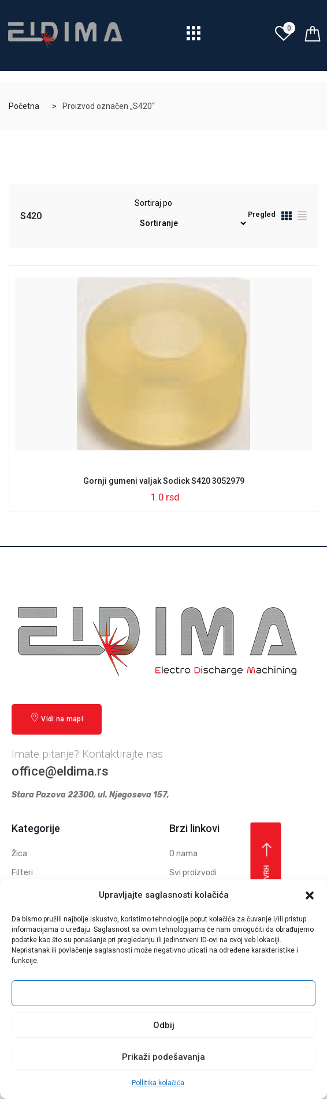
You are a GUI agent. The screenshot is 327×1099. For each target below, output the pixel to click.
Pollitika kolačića (158, 1083)
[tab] (286, 217)
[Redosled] (191, 223)
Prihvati (163, 993)
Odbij (163, 1025)
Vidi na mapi (56, 718)
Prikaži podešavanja (163, 1057)
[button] (309, 895)
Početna (24, 106)
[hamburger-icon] (194, 36)
